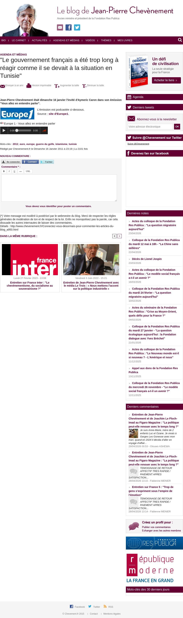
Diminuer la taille (93, 85)
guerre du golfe (45, 144)
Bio (4, 40)
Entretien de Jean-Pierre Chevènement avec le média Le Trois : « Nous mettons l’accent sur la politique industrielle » (91, 285)
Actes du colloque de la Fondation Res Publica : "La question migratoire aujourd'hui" (152, 225)
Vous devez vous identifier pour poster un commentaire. (59, 206)
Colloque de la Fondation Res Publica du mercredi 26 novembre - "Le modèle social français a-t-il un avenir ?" (154, 387)
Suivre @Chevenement (138, 144)
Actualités (37, 40)
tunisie (73, 144)
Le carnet (17, 40)
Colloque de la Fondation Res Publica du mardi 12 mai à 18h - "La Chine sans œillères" (154, 244)
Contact (93, 613)
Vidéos (88, 40)
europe (30, 144)
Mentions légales (111, 613)
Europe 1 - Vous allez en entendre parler (29, 123)
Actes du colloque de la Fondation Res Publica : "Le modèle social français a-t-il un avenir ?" (154, 273)
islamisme (61, 144)
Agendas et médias (64, 40)
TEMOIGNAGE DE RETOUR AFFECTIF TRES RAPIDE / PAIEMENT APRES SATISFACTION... (150, 473)
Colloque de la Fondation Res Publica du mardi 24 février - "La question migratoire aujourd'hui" (154, 292)
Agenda (138, 97)
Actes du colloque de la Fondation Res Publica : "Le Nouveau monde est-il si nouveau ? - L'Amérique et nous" (154, 353)
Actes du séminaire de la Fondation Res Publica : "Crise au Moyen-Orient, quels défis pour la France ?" (153, 311)
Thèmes (104, 40)
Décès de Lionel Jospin (147, 258)
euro (22, 144)
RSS (111, 607)
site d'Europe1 (58, 113)
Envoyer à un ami (11, 85)
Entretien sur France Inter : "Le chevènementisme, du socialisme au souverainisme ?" (30, 285)
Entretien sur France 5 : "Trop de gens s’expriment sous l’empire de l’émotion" (151, 491)
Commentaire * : (10, 166)
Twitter (97, 607)
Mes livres (123, 40)
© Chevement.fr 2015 (73, 613)
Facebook (80, 607)
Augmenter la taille (66, 85)
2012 (15, 144)
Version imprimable (38, 85)
